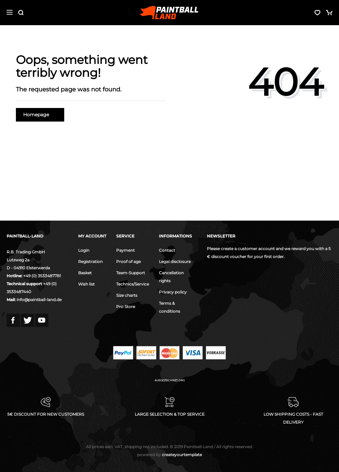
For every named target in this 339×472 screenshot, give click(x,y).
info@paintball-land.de (39, 299)
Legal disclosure (175, 261)
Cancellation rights (171, 276)
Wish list (86, 284)
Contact (167, 250)
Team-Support (130, 272)
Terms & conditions (169, 307)
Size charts (126, 295)
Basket (85, 272)
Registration (90, 261)
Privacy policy (173, 291)
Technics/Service (132, 284)
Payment (125, 250)
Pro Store (125, 306)
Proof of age (128, 261)
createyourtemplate (169, 454)
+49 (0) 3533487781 (42, 275)
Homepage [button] (40, 115)
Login (83, 250)
